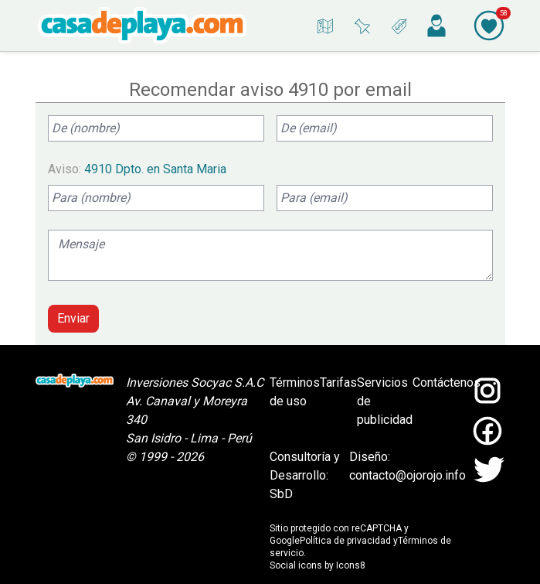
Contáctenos (447, 382)
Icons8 (350, 565)
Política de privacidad (345, 540)
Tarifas (338, 382)
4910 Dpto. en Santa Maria (155, 169)
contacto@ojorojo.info (407, 475)
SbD (281, 494)
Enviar (73, 318)
